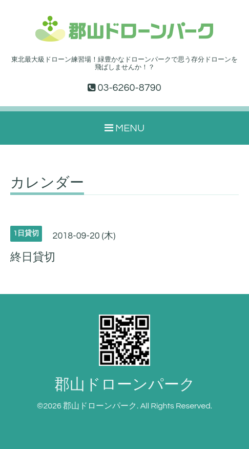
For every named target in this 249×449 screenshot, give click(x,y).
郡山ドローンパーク (124, 385)
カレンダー (47, 183)
